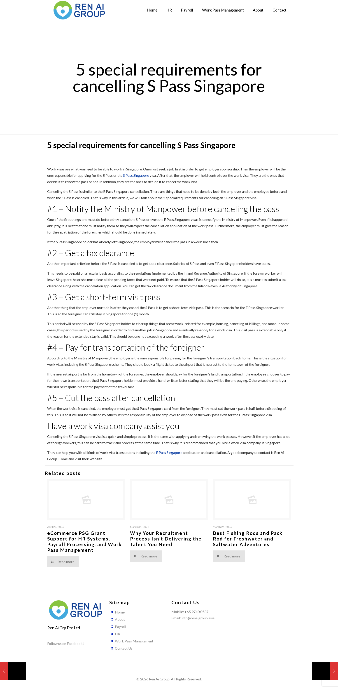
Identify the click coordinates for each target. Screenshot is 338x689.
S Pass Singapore (136, 175)
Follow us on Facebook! (65, 643)
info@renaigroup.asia (198, 618)
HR (117, 634)
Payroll (120, 626)
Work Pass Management (134, 641)
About (120, 619)
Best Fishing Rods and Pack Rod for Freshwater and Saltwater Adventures (247, 538)
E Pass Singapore (169, 452)
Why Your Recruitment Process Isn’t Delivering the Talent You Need (166, 538)
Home (120, 612)
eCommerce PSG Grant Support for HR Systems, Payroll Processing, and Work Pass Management (84, 541)
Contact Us (124, 648)
